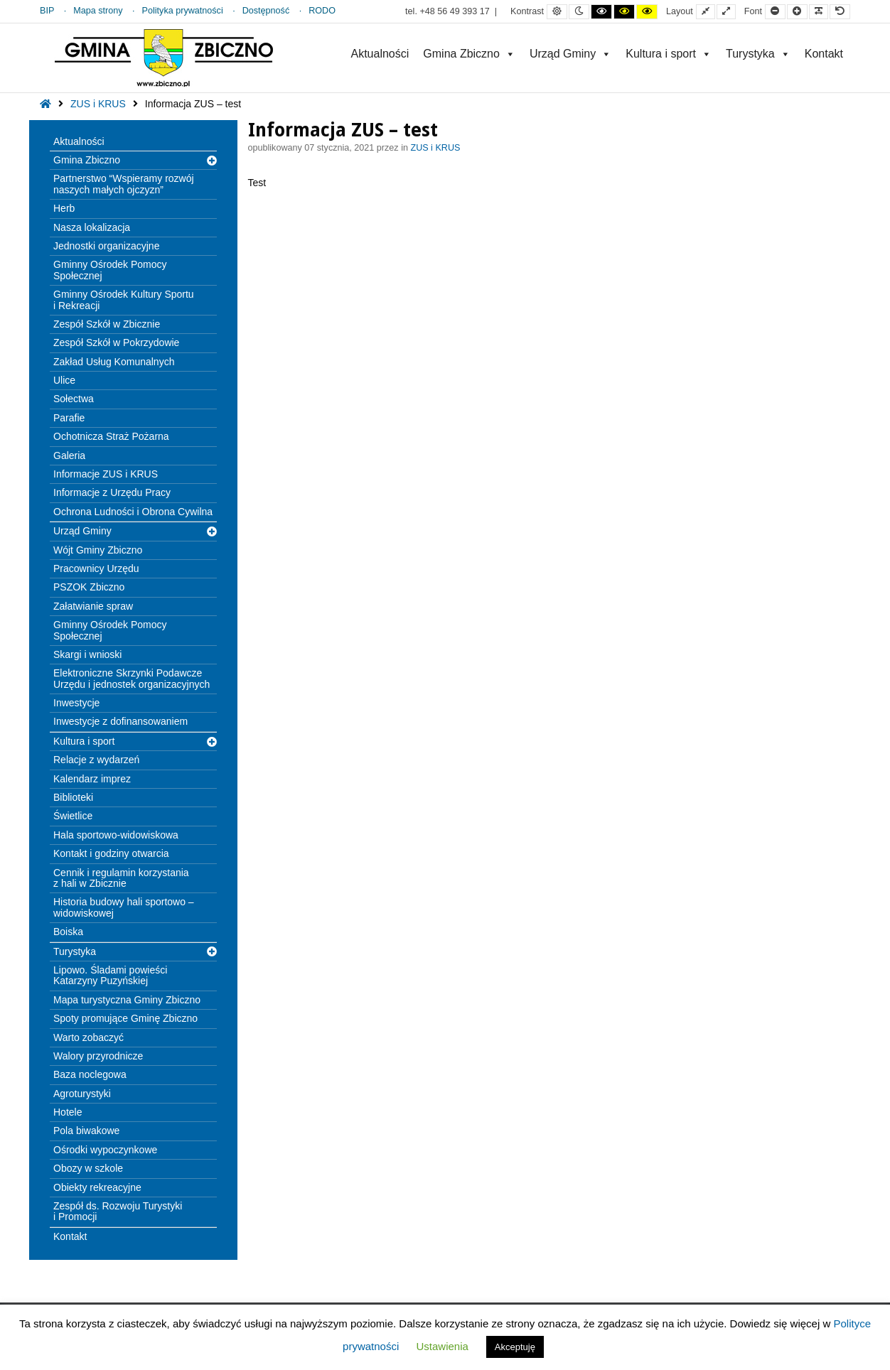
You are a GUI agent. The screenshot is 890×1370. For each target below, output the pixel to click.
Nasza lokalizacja (91, 227)
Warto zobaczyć (88, 1037)
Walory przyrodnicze (98, 1056)
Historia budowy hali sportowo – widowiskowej (123, 907)
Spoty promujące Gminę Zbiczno (125, 1018)
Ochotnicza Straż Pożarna (111, 436)
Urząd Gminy (570, 54)
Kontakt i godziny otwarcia (111, 853)
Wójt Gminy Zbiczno (97, 550)
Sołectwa (73, 398)
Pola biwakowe (86, 1130)
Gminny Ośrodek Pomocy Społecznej (110, 270)
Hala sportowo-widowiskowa (115, 835)
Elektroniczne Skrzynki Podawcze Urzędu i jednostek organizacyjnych (131, 678)
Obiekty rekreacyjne (97, 1187)
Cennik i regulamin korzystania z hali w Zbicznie (121, 878)
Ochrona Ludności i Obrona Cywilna (133, 511)
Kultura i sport (669, 54)
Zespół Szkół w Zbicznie (106, 324)
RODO (322, 11)
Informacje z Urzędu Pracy (112, 492)
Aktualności (379, 54)
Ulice (64, 380)
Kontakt (824, 54)
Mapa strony (97, 11)
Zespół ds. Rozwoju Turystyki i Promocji (117, 1211)
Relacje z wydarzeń (96, 759)
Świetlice (72, 815)
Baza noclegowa (90, 1074)
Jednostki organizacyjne (106, 246)
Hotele (67, 1112)
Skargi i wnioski (87, 654)
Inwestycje (76, 702)
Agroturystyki (82, 1093)
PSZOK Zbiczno (88, 587)
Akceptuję (515, 1347)
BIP (47, 11)
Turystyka (758, 54)
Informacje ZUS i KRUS (105, 474)
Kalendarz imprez (92, 778)
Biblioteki (73, 797)
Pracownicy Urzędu (96, 568)
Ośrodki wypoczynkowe (105, 1149)
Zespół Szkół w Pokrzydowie (116, 342)
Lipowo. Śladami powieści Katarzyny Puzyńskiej (110, 975)
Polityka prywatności (182, 11)
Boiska (68, 931)
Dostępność (266, 11)
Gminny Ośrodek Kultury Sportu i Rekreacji (123, 299)
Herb (64, 208)
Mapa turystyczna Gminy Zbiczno (126, 999)
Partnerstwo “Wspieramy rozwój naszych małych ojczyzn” (123, 184)
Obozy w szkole (88, 1168)
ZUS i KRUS (98, 103)
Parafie (69, 418)
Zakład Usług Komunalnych (113, 361)
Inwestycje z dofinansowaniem (120, 721)
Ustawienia (442, 1346)
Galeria (69, 455)
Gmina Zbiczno (469, 54)
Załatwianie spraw (93, 606)
